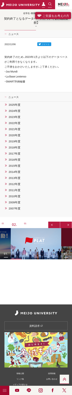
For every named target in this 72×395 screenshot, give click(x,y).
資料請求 (36, 326)
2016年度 (14, 159)
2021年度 (14, 129)
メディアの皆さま (20, 384)
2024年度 (14, 111)
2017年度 (14, 153)
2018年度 (14, 147)
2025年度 (14, 105)
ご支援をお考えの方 (53, 15)
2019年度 (14, 141)
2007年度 (14, 208)
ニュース (13, 34)
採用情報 (51, 373)
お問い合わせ (51, 378)
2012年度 (14, 184)
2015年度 (14, 166)
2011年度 (14, 190)
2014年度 (14, 172)
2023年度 (14, 117)
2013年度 (14, 178)
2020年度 (14, 135)
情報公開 (20, 373)
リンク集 (20, 378)
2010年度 (14, 196)
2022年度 (14, 123)
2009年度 (14, 202)
